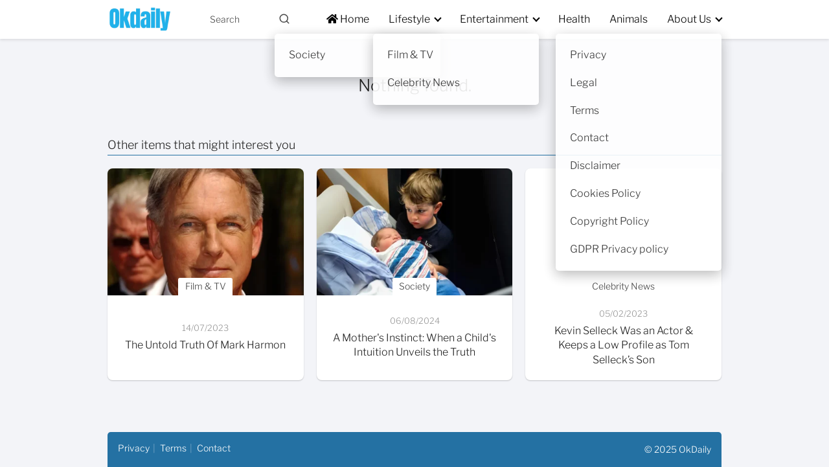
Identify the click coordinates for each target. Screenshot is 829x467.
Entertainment (494, 19)
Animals (628, 19)
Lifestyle (409, 19)
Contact (214, 447)
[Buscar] (284, 18)
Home (347, 19)
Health (574, 19)
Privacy (134, 447)
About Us (689, 19)
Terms (173, 447)
